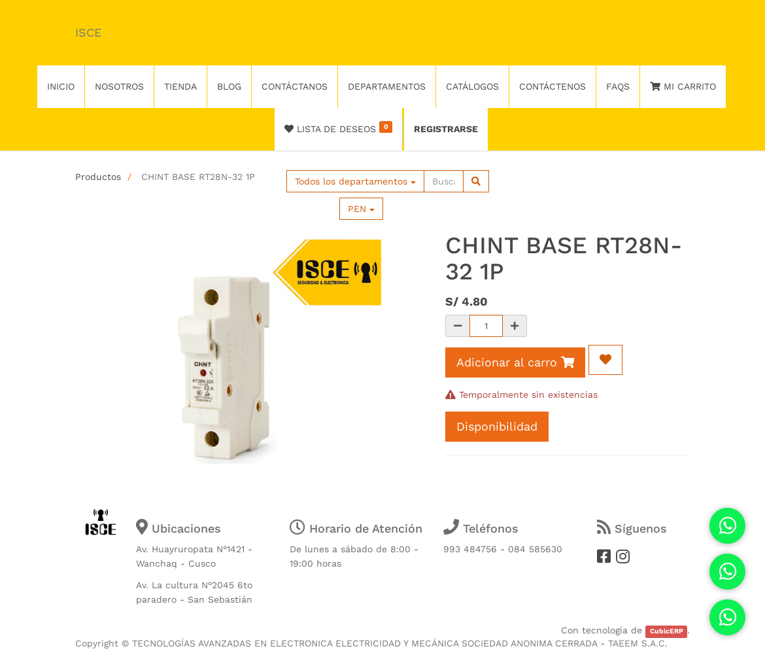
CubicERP (666, 631)
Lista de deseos (338, 127)
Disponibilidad (496, 426)
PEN (361, 209)
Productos (98, 176)
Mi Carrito (683, 86)
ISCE (88, 32)
